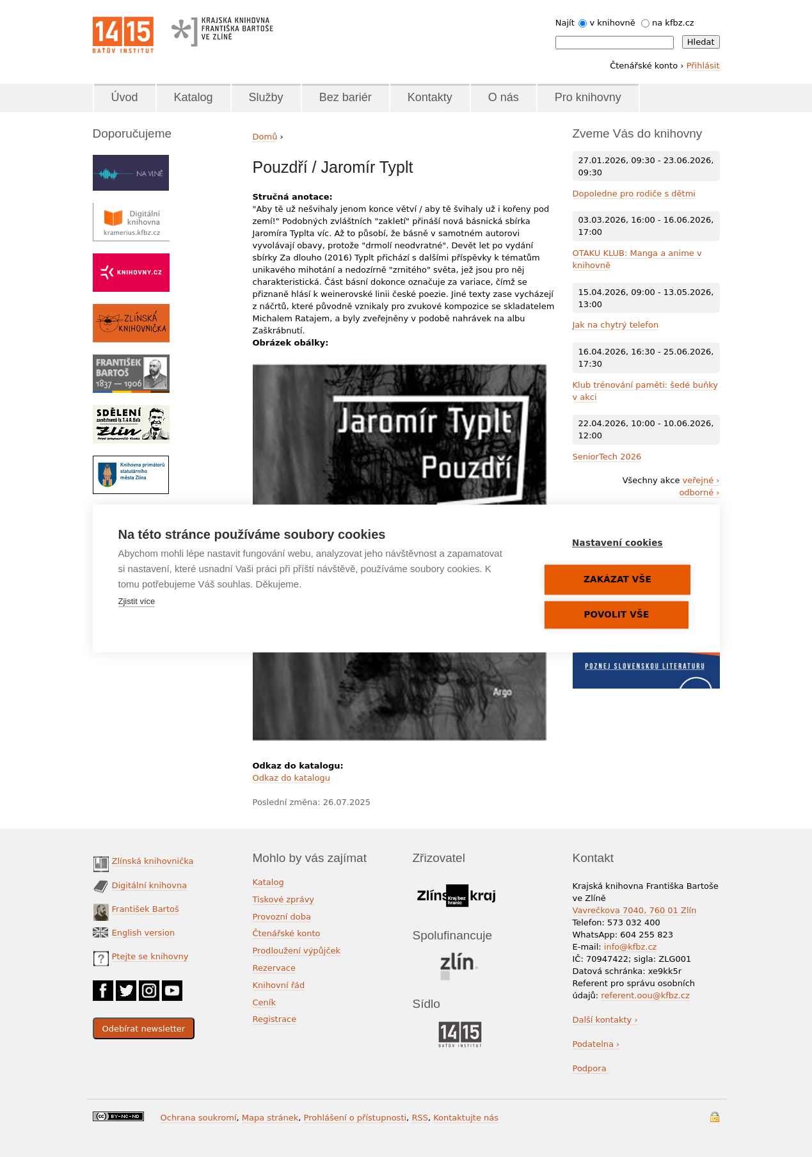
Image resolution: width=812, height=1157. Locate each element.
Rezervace (274, 968)
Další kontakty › (605, 1020)
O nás (503, 97)
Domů (265, 136)
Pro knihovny (588, 97)
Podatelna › (596, 1044)
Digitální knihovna (149, 885)
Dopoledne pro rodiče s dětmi (634, 193)
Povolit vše (616, 615)
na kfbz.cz (673, 23)
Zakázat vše (618, 580)
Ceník (264, 1002)
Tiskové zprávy (284, 899)
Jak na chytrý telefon (616, 325)
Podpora (591, 1068)
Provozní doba (282, 917)
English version (143, 933)
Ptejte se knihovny (150, 956)
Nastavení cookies (618, 543)
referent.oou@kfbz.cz (645, 995)
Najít (565, 23)
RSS (419, 1117)
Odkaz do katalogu (291, 778)
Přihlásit (703, 65)
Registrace (275, 1019)
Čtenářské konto (287, 933)
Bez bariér (345, 97)
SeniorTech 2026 (607, 456)
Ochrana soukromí (199, 1117)
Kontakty (430, 97)
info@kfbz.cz (630, 947)
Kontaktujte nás (465, 1117)
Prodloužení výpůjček (297, 950)
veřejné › (701, 480)
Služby (266, 97)
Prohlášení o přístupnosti (355, 1117)
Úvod (124, 97)
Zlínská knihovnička (153, 861)
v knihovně (612, 23)
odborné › (699, 492)
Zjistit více (136, 602)
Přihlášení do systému (715, 1117)
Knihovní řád (279, 985)
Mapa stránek (270, 1117)
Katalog (193, 97)
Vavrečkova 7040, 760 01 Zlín (635, 910)
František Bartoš (145, 909)
